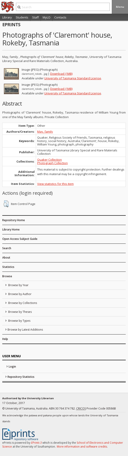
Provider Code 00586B (96, 409)
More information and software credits (82, 446)
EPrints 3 (36, 443)
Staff (35, 17)
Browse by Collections (22, 303)
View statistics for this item (55, 184)
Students (22, 17)
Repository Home (13, 220)
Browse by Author (19, 294)
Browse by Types (19, 321)
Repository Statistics (21, 377)
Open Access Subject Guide (19, 239)
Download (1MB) (61, 74)
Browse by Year (18, 285)
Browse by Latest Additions (25, 330)
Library (7, 17)
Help (5, 339)
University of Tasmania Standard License (72, 78)
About (6, 257)
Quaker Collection (49, 160)
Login (12, 366)
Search (6, 248)
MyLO (46, 17)
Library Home (11, 229)
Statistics (8, 267)
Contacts (60, 17)
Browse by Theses (20, 312)
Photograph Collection (52, 163)
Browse (7, 276)
